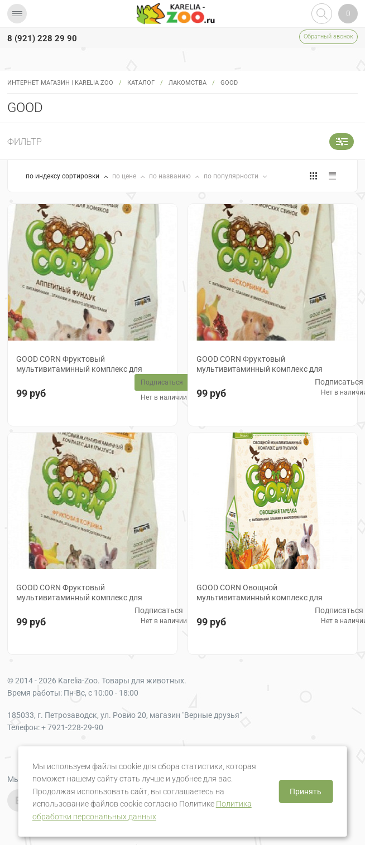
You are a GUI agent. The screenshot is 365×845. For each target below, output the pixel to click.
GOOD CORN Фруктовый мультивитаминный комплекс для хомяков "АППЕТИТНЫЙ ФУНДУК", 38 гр (90, 368)
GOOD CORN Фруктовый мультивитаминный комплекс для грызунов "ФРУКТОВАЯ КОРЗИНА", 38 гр (90, 597)
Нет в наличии (164, 397)
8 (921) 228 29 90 (42, 38)
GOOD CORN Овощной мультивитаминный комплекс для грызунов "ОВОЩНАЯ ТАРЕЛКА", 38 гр (265, 597)
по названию (171, 176)
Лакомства (187, 82)
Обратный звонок (328, 36)
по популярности (232, 176)
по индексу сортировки (63, 176)
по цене (125, 176)
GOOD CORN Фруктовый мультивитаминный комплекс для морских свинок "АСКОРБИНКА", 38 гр (265, 368)
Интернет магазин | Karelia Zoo (60, 82)
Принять (305, 791)
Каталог (141, 82)
